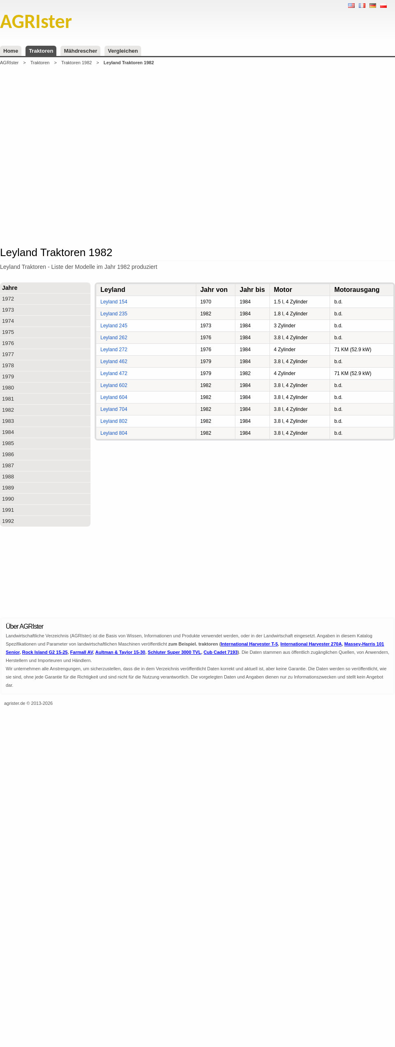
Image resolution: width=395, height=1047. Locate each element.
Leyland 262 (113, 337)
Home (10, 51)
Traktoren (41, 51)
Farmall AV (81, 652)
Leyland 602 (113, 385)
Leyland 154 (113, 302)
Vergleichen (123, 51)
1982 (8, 410)
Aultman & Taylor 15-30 (120, 652)
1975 (8, 332)
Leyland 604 (113, 397)
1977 (8, 354)
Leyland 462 (113, 361)
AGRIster (9, 62)
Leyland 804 (113, 433)
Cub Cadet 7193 (221, 652)
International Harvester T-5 (249, 643)
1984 (8, 432)
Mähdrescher (80, 51)
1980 (8, 388)
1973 (8, 310)
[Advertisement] (125, 155)
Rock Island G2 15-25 (45, 652)
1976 (8, 343)
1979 (8, 376)
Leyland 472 (113, 373)
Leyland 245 (113, 326)
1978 (8, 365)
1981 (8, 399)
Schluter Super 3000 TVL (174, 652)
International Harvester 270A (311, 643)
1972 (8, 299)
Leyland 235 (113, 314)
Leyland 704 (113, 409)
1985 (8, 443)
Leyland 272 (113, 349)
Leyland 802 (113, 421)
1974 (8, 321)
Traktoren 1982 (76, 62)
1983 (8, 421)
